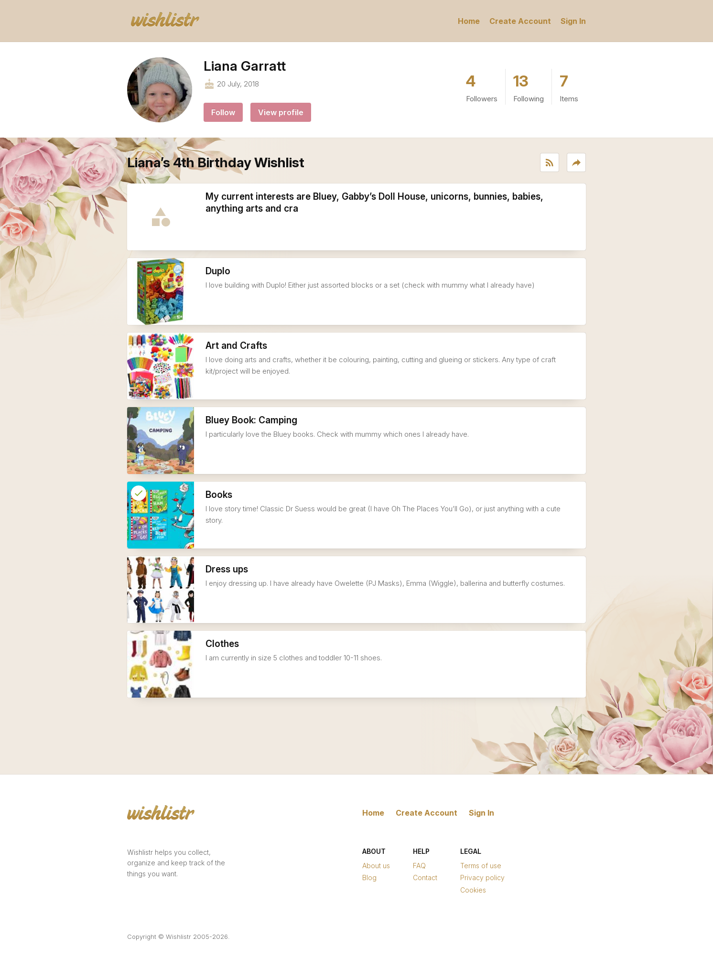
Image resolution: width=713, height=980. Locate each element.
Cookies (473, 890)
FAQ (419, 866)
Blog (369, 877)
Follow (223, 112)
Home (469, 21)
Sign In (573, 21)
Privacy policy (482, 877)
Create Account (520, 21)
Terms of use (480, 866)
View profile (280, 112)
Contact (425, 877)
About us (376, 866)
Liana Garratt (245, 66)
